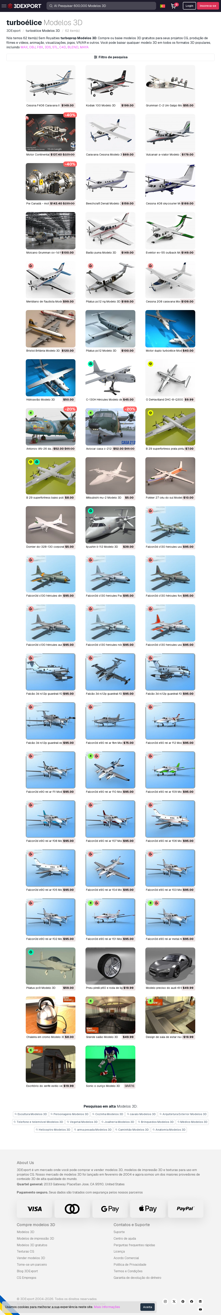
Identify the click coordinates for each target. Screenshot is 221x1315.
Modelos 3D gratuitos (32, 1245)
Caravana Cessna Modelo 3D (105, 154)
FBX (40, 47)
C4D (62, 47)
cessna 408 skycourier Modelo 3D (169, 203)
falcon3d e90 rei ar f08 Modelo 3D (49, 841)
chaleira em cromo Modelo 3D (45, 1037)
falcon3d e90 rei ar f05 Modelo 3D (49, 890)
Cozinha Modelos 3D (107, 1114)
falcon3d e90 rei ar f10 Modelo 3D (108, 792)
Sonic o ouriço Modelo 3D (103, 1086)
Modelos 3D (25, 1232)
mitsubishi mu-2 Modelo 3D (103, 497)
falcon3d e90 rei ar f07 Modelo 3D (108, 841)
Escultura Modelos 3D (30, 1114)
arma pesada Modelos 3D (93, 1129)
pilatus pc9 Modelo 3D (40, 988)
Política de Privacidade (130, 1264)
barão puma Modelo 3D (101, 252)
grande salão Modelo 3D (102, 1037)
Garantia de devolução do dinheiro (137, 1278)
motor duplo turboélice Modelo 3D (168, 350)
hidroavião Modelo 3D (40, 399)
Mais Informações (107, 1307)
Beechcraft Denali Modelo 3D (105, 203)
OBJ (32, 47)
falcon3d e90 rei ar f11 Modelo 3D (48, 792)
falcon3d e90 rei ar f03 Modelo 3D (168, 890)
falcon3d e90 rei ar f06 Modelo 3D (169, 841)
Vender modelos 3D (31, 1258)
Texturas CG (25, 1251)
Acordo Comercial (126, 1258)
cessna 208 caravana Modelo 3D (168, 301)
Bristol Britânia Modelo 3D (43, 350)
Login (189, 6)
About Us (25, 1162)
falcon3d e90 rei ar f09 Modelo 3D (169, 792)
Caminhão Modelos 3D (132, 1129)
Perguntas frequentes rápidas (134, 1245)
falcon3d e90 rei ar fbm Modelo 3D (109, 743)
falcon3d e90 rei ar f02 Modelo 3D (49, 939)
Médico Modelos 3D (192, 1122)
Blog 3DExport (27, 1271)
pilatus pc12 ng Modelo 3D (103, 301)
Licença (119, 1251)
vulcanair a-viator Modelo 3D (165, 154)
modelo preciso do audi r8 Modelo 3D (170, 988)
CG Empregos (26, 1278)
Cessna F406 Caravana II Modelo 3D (50, 105)
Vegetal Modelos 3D (82, 1122)
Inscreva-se (208, 6)
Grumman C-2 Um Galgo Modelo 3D (169, 105)
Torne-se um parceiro (32, 1264)
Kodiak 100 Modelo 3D (101, 105)
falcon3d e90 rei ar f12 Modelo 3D (168, 743)
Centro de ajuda (125, 1238)
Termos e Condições (128, 1271)
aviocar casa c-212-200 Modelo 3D (110, 448)
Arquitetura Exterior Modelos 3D (183, 1114)
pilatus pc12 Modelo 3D (101, 350)
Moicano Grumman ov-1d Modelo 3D (50, 252)
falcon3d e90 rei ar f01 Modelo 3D (108, 939)
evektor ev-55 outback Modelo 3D (168, 252)
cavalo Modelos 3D (141, 1114)
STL (55, 47)
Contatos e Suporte (132, 1224)
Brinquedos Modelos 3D (156, 1122)
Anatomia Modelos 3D (168, 1129)
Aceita (147, 1307)
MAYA (84, 47)
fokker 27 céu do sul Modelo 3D (167, 497)
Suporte (119, 1232)
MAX (24, 47)
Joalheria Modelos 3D (117, 1122)
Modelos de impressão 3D (35, 1238)
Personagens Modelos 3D (70, 1114)
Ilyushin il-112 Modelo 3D (102, 547)
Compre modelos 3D (36, 1224)
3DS (48, 47)
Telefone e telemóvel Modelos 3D (38, 1122)
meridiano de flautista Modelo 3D (47, 301)
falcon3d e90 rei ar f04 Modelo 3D (109, 890)
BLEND (72, 47)
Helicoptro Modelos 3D (53, 1129)
